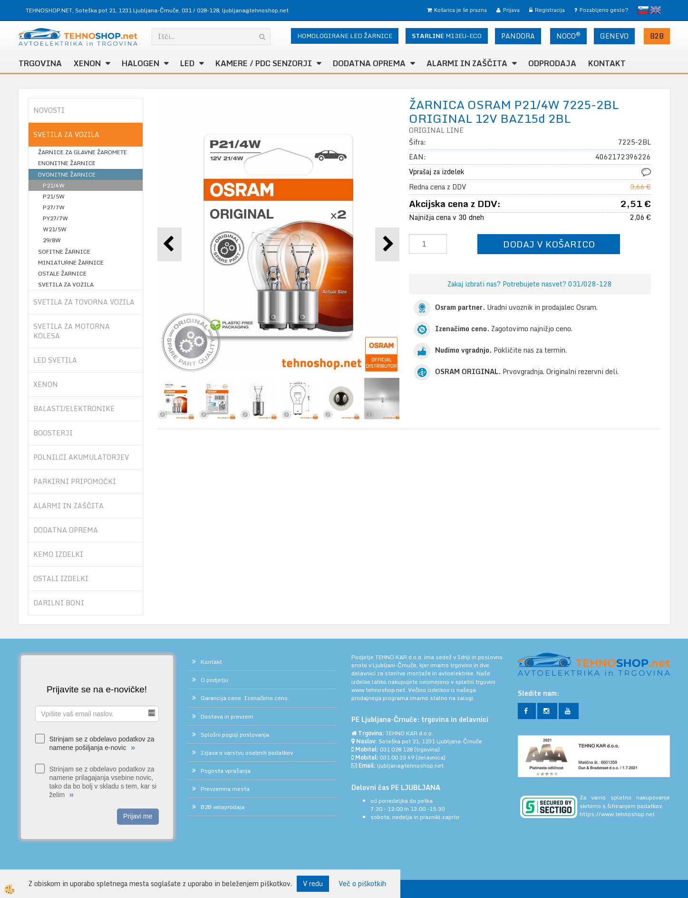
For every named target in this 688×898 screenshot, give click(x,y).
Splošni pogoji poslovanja (235, 734)
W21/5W (55, 229)
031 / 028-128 (200, 10)
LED (187, 63)
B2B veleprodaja (222, 806)
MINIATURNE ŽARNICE (71, 262)
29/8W (52, 240)
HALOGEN (140, 63)
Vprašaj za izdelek (436, 171)
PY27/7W (55, 218)
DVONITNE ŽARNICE (67, 174)
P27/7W (54, 207)
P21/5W (54, 196)
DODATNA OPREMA (369, 63)
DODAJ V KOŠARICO (549, 244)
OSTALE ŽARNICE (62, 273)
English (655, 10)
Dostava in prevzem (227, 716)
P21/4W (54, 185)
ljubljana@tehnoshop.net (255, 10)
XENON (87, 63)
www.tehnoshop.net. (379, 689)
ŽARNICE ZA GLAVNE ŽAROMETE (82, 152)
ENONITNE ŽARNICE (67, 163)
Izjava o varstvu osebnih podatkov (247, 752)
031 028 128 (396, 749)
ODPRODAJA (552, 63)
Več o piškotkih (362, 883)
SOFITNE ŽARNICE (64, 251)
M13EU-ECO (447, 35)
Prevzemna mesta (225, 788)
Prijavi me (137, 816)
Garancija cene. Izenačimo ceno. (245, 697)
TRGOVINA (40, 63)
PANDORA (518, 35)
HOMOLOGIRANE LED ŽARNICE (344, 35)
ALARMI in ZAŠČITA (466, 63)
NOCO (568, 35)
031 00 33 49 (397, 757)
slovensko (643, 10)
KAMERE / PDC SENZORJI (263, 63)
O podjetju (214, 679)
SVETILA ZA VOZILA (66, 284)
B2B (657, 35)
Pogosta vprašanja (226, 770)
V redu (313, 883)
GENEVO (614, 35)
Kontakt (607, 63)
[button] (387, 244)
